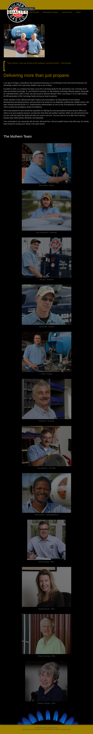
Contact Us (57, 9)
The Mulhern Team (26, 9)
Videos (78, 12)
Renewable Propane (50, 12)
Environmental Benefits (30, 12)
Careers (79, 9)
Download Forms (43, 9)
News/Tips (69, 9)
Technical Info (67, 12)
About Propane (12, 12)
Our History (11, 9)
